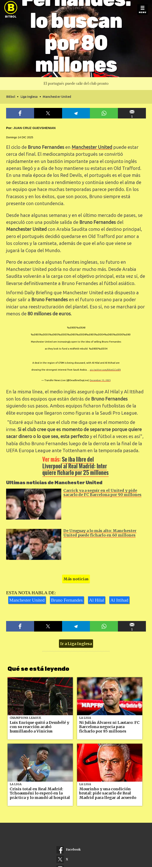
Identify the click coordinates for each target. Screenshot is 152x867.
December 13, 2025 (100, 380)
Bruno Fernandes (67, 600)
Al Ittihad (119, 600)
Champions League (25, 718)
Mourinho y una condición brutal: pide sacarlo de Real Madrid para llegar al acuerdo (107, 793)
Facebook (68, 850)
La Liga (85, 718)
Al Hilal (96, 600)
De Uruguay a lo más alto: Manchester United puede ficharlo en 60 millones (99, 533)
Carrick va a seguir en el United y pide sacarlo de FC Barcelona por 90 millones (102, 492)
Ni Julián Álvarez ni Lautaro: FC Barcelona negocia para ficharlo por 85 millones (109, 727)
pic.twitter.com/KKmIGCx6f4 (105, 369)
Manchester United (92, 147)
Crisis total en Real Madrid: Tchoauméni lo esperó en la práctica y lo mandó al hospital (40, 793)
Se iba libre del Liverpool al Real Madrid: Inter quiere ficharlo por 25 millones (75, 466)
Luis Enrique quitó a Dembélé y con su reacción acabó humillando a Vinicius (39, 727)
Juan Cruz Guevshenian (34, 128)
